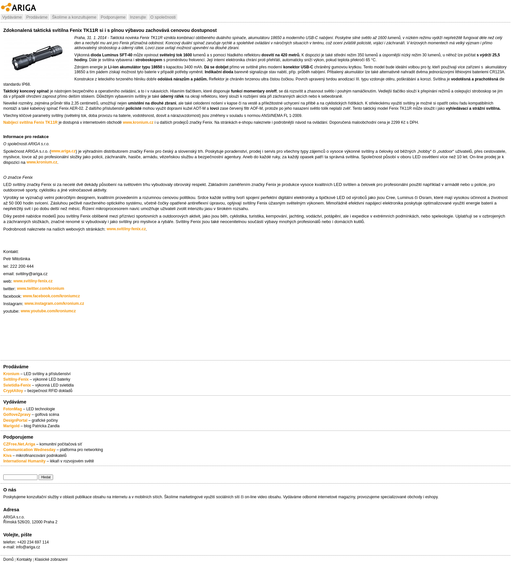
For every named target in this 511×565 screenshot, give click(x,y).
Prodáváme (37, 17)
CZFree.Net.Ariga (19, 444)
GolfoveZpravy (17, 414)
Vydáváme (12, 17)
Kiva (7, 455)
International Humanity (24, 461)
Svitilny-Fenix (16, 379)
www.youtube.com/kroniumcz (48, 311)
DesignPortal (15, 420)
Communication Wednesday (29, 449)
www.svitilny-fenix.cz (126, 229)
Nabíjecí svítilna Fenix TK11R (30, 122)
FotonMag (13, 409)
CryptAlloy (13, 390)
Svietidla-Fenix (17, 385)
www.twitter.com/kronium (40, 288)
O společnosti (163, 17)
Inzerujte (138, 17)
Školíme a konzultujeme (74, 17)
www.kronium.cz (138, 122)
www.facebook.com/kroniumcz (51, 296)
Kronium (11, 374)
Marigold (11, 426)
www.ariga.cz (63, 151)
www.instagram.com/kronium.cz (54, 303)
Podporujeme (113, 17)
